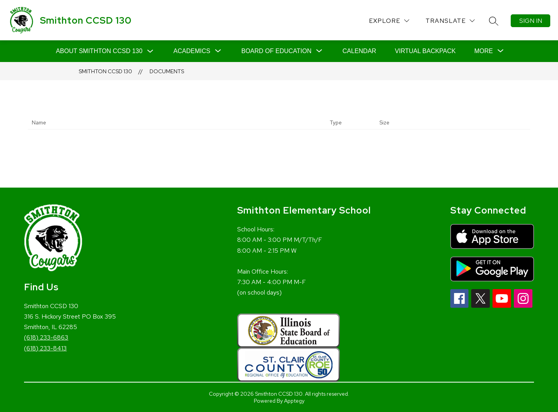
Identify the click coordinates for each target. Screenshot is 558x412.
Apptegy (294, 400)
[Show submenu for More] (483, 51)
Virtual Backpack (425, 51)
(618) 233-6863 (46, 337)
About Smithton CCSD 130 (99, 51)
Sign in (530, 21)
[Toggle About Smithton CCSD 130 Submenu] (150, 51)
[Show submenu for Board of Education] (276, 51)
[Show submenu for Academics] (192, 51)
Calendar (359, 51)
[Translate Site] (450, 21)
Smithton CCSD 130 (105, 71)
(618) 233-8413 (45, 348)
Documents (167, 71)
